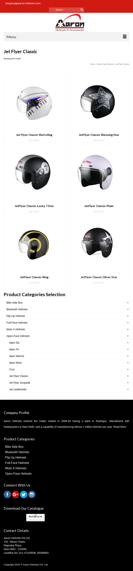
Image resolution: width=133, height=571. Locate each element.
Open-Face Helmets (18, 336)
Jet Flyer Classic (18, 376)
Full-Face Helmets (17, 322)
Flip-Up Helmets (15, 316)
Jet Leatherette (17, 389)
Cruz (12, 369)
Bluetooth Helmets (17, 309)
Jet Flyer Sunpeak (19, 382)
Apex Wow (15, 362)
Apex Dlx (14, 342)
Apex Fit (14, 349)
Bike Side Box (14, 302)
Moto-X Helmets (15, 329)
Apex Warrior (16, 356)
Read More (119, 426)
